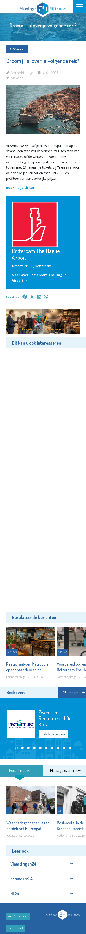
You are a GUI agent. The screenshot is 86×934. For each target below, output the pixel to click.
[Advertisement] (43, 479)
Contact (15, 928)
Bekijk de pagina (53, 734)
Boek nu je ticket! (20, 187)
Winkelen (17, 49)
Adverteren (17, 916)
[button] (16, 747)
